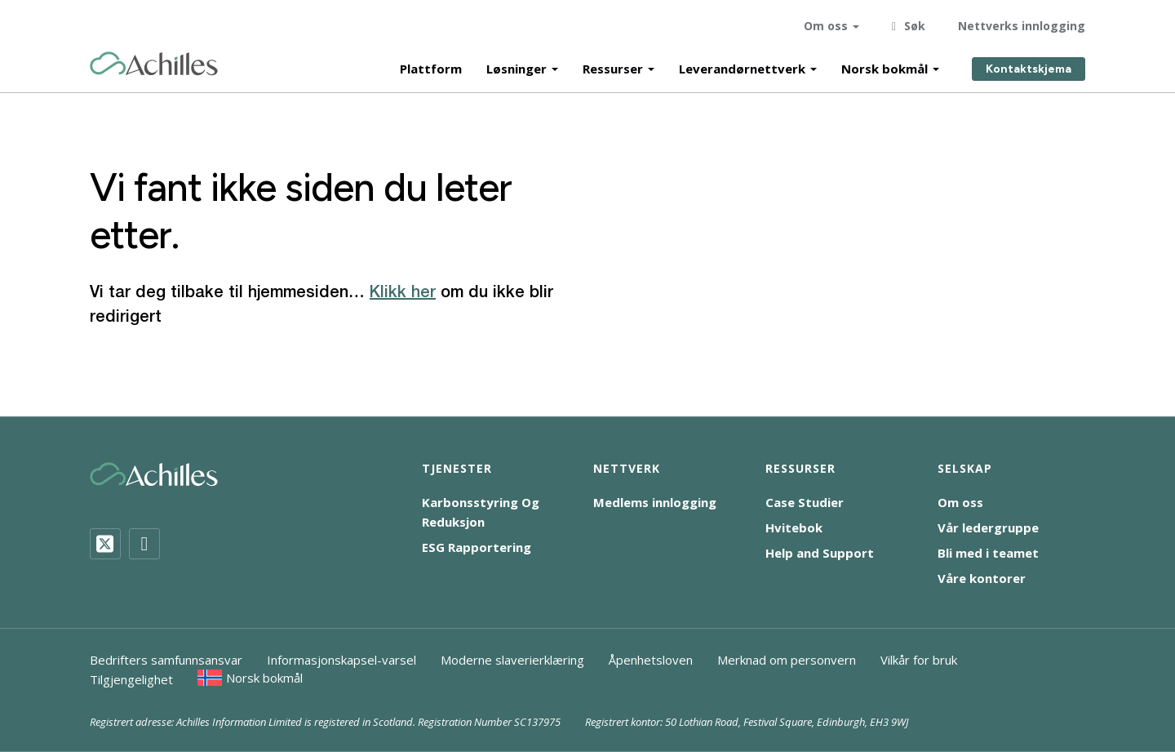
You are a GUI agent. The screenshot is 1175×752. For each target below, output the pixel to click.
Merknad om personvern (786, 660)
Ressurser (613, 67)
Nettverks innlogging (1021, 24)
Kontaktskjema (1028, 67)
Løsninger (516, 67)
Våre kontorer (982, 578)
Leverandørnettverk (742, 67)
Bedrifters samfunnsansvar (166, 660)
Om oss (826, 24)
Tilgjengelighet (131, 679)
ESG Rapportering (476, 547)
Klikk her (403, 293)
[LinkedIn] (144, 543)
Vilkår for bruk (918, 660)
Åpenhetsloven (651, 660)
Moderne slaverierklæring (512, 660)
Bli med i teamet (988, 553)
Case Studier (804, 502)
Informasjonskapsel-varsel (341, 660)
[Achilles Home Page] (154, 62)
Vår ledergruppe (988, 527)
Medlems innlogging (654, 502)
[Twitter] (105, 543)
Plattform (431, 67)
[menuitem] (250, 678)
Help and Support (819, 553)
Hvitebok (793, 527)
